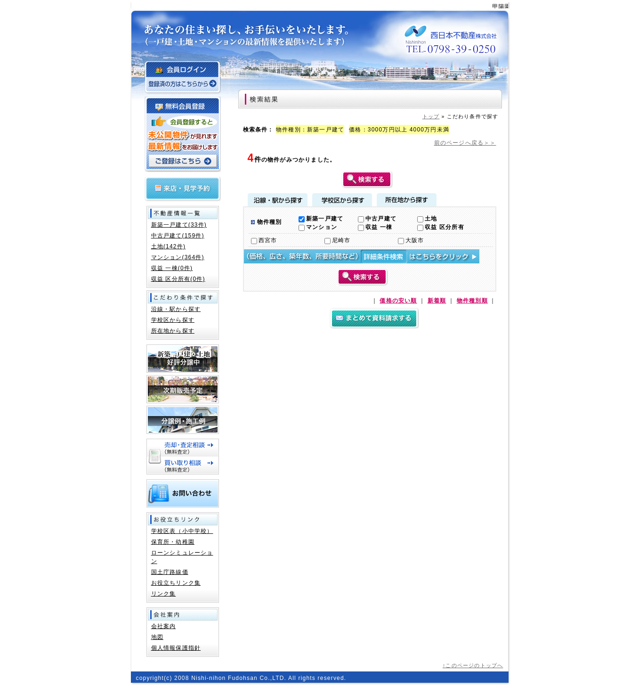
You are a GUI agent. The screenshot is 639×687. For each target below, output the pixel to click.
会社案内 (163, 626)
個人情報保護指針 (176, 648)
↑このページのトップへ (473, 665)
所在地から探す (407, 199)
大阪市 (411, 240)
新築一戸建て (321, 218)
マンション (318, 227)
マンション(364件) (177, 257)
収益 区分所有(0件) (178, 279)
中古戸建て (377, 218)
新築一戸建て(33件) (179, 224)
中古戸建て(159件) (177, 235)
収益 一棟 (375, 227)
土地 (427, 218)
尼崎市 (337, 240)
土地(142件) (168, 246)
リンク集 (163, 593)
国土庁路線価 (169, 572)
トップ (431, 116)
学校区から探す (342, 199)
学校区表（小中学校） (182, 531)
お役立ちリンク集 (176, 583)
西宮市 (264, 240)
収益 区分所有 (440, 227)
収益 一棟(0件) (172, 268)
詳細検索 (361, 256)
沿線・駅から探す (277, 199)
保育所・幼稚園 (172, 542)
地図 (157, 637)
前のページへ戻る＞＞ (465, 142)
